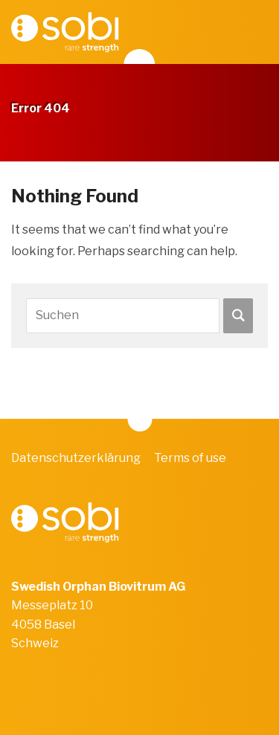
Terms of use (190, 458)
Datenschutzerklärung (76, 458)
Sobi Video (65, 32)
